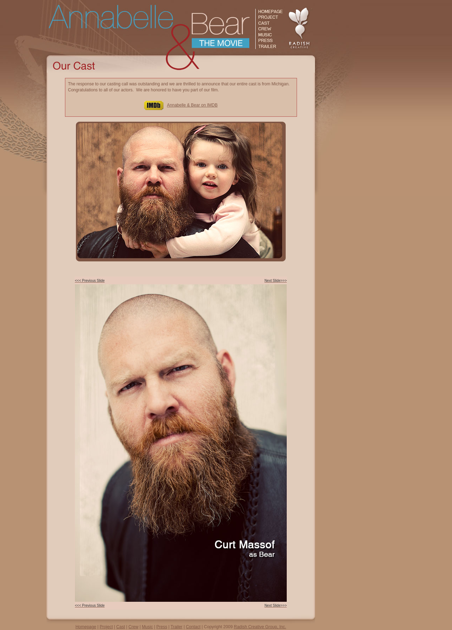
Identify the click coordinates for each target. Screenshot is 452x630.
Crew (133, 626)
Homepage (86, 626)
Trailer (177, 626)
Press (161, 626)
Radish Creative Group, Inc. (260, 626)
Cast (120, 626)
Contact (193, 626)
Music (147, 626)
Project (106, 626)
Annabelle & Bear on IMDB (192, 105)
